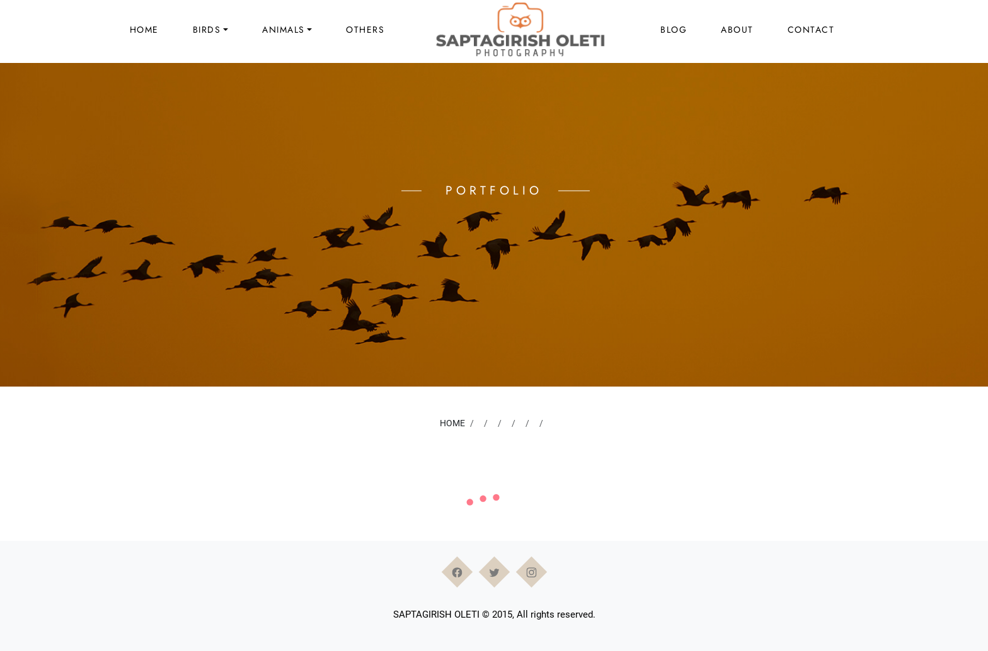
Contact (811, 29)
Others (365, 29)
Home (144, 29)
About (737, 29)
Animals (283, 29)
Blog (673, 29)
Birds (207, 29)
